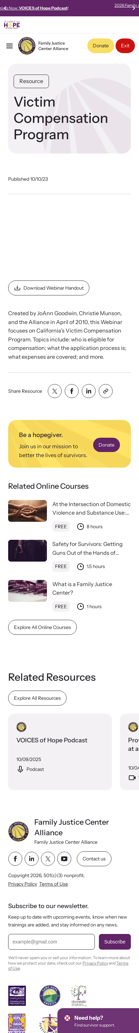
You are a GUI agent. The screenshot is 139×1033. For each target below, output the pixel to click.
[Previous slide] (5, 8)
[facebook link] (15, 859)
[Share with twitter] (55, 391)
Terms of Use (53, 884)
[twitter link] (48, 859)
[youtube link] (64, 859)
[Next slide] (133, 8)
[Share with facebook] (72, 391)
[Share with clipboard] (106, 391)
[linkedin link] (31, 859)
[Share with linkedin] (89, 391)
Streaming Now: (69, 8)
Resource (31, 81)
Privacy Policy (22, 884)
